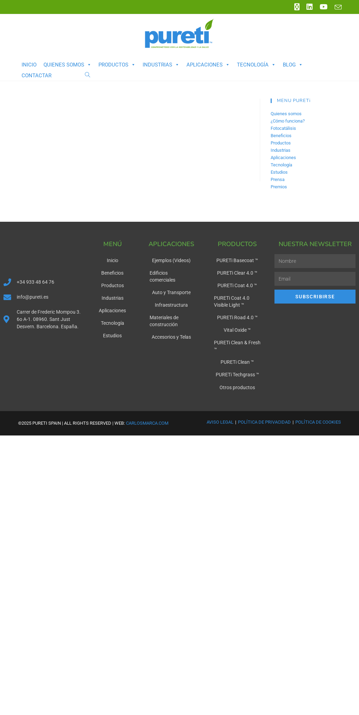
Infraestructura (171, 305)
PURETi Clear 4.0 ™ (237, 273)
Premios (279, 186)
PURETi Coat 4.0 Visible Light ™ (231, 301)
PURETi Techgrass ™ (237, 374)
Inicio (29, 65)
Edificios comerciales (162, 276)
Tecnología (256, 65)
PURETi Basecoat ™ (237, 260)
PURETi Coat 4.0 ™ (237, 285)
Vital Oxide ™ (237, 330)
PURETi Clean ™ (237, 362)
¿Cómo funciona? (288, 121)
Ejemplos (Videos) (171, 260)
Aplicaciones (208, 65)
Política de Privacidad (264, 421)
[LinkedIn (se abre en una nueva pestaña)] (309, 6)
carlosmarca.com (147, 422)
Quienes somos (67, 65)
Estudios (279, 172)
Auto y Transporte (171, 292)
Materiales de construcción (164, 321)
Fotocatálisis (283, 128)
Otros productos (237, 387)
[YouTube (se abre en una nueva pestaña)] (323, 6)
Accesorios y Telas (171, 337)
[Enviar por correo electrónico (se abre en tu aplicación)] (336, 7)
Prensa (278, 179)
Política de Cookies (318, 421)
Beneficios (281, 135)
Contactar (36, 75)
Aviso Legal (220, 421)
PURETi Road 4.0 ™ (237, 317)
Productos (117, 65)
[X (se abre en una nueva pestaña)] (297, 6)
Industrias (161, 65)
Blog (293, 65)
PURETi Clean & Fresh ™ (237, 346)
